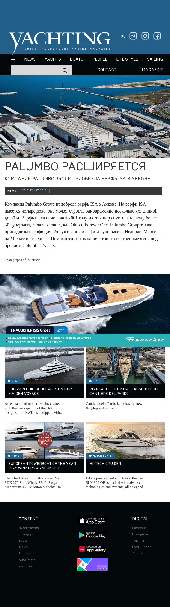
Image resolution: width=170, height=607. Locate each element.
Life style (127, 59)
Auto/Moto (27, 560)
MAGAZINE (152, 70)
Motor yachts (28, 527)
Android (138, 553)
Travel (23, 547)
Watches (25, 566)
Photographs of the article (22, 260)
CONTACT (106, 70)
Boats (23, 540)
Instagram (140, 534)
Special (24, 553)
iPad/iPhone (142, 547)
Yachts (53, 59)
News (30, 59)
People (99, 59)
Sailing (155, 59)
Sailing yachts (29, 534)
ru (123, 36)
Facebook (140, 527)
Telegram (139, 540)
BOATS (76, 59)
